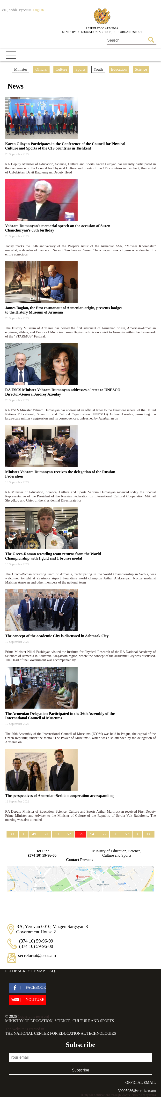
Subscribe (80, 1070)
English (38, 10)
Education (119, 69)
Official (41, 69)
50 (46, 834)
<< (12, 834)
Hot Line (42, 853)
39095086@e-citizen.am (137, 1091)
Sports (80, 69)
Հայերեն (9, 10)
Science (141, 69)
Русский (25, 10)
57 (127, 834)
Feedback (15, 971)
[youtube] (27, 1000)
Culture (61, 69)
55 (104, 834)
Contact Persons (79, 860)
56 (115, 834)
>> (148, 834)
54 (92, 834)
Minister (20, 69)
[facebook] (27, 988)
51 (57, 834)
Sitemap (36, 971)
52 (69, 834)
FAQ (51, 971)
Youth (98, 69)
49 (34, 834)
